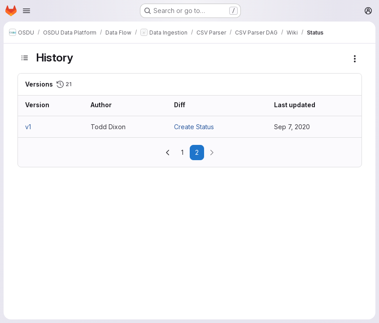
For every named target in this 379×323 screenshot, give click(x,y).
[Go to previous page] (167, 152)
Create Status (194, 127)
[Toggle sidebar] (24, 58)
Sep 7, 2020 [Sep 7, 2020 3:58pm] (292, 127)
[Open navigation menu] (26, 11)
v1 (28, 127)
